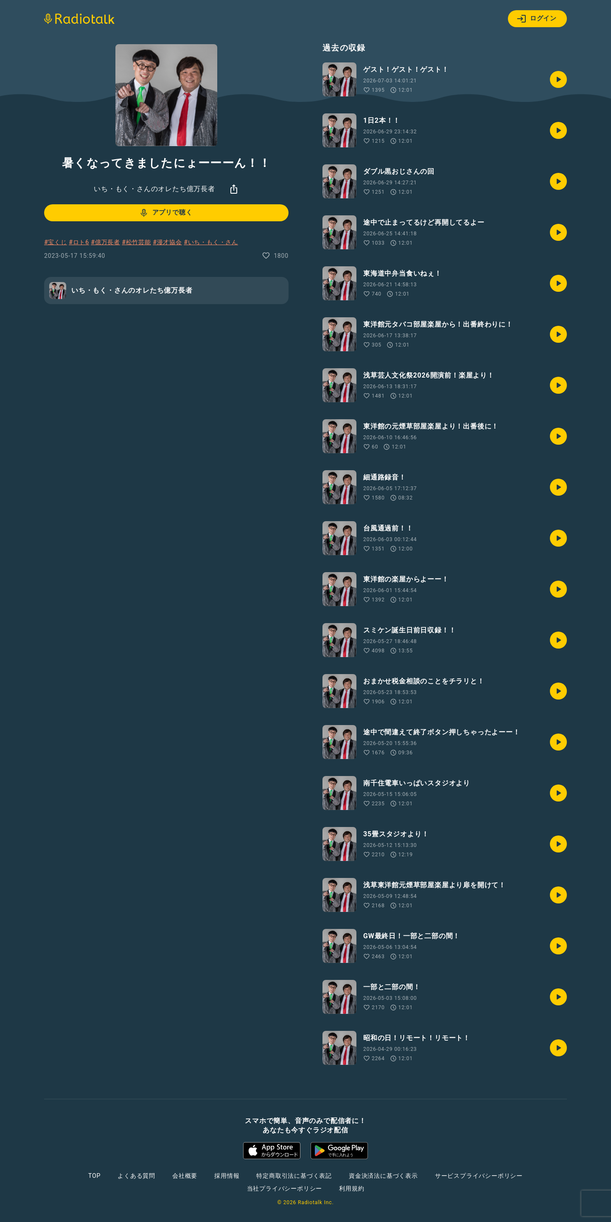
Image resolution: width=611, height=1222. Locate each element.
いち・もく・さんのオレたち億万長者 (154, 189)
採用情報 (226, 1175)
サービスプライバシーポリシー (479, 1175)
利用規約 (351, 1188)
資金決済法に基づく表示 (383, 1175)
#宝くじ (55, 242)
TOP (94, 1175)
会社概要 (184, 1175)
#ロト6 (79, 242)
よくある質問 (136, 1175)
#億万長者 (105, 242)
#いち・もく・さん (211, 242)
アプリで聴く (166, 213)
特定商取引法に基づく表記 (294, 1175)
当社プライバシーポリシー (284, 1188)
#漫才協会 (167, 242)
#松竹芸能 (136, 242)
